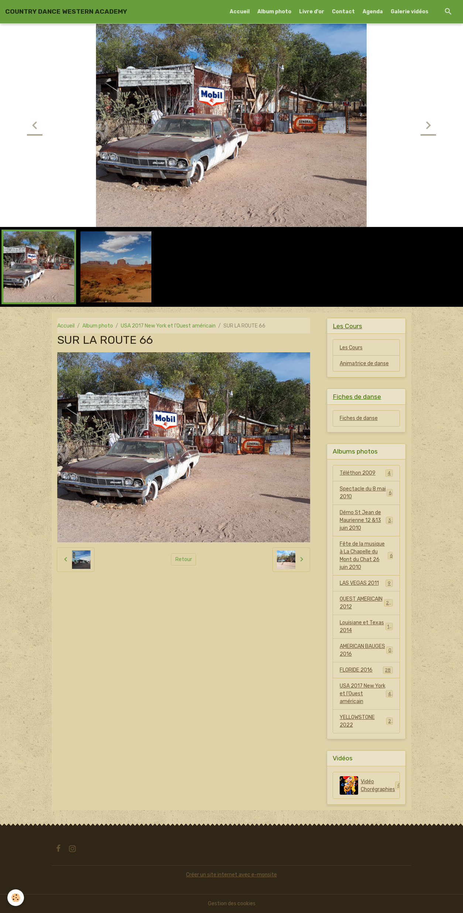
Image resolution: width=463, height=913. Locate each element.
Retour (183, 559)
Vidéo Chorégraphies (370, 785)
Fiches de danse (359, 418)
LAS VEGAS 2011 (366, 583)
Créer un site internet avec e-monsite (231, 875)
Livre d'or (311, 12)
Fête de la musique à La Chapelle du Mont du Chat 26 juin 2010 (366, 555)
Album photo (274, 12)
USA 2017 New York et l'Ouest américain (168, 326)
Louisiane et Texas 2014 (366, 627)
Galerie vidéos (409, 12)
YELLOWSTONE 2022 (366, 721)
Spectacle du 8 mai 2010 (366, 493)
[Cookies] (15, 897)
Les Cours (351, 348)
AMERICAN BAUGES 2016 (366, 650)
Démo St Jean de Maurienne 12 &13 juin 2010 (367, 520)
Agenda (373, 12)
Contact (343, 12)
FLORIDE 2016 (366, 670)
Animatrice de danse (364, 363)
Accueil (240, 12)
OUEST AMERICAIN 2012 (366, 603)
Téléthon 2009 (366, 473)
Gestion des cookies (231, 903)
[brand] (66, 11)
